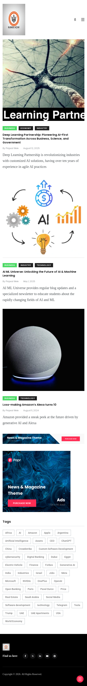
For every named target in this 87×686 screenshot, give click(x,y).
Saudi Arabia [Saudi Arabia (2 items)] (32, 597)
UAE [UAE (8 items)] (21, 613)
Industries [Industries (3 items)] (23, 573)
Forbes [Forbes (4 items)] (49, 565)
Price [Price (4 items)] (63, 589)
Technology (44, 265)
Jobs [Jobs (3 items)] (51, 573)
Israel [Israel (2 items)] (39, 573)
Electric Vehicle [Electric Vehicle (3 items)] (13, 565)
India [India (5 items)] (8, 573)
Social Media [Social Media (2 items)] (53, 597)
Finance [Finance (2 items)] (33, 565)
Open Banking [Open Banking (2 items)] (13, 589)
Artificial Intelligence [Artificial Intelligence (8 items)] (16, 540)
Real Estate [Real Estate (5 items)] (11, 597)
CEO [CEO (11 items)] (52, 540)
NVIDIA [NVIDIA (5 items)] (27, 581)
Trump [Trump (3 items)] (9, 613)
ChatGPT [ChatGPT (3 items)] (66, 540)
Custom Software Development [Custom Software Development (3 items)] (56, 548)
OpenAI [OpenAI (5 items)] (58, 581)
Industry (42, 128)
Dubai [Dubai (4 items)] (54, 557)
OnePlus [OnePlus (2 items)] (42, 581)
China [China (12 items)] (8, 548)
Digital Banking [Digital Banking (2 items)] (35, 557)
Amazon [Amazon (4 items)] (32, 532)
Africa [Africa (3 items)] (8, 532)
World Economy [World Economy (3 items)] (13, 621)
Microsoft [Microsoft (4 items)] (10, 581)
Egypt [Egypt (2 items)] (67, 557)
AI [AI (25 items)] (20, 532)
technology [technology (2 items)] (43, 605)
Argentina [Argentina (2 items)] (62, 532)
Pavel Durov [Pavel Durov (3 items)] (47, 589)
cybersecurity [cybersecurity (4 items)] (12, 557)
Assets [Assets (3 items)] (39, 540)
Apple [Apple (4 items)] (47, 532)
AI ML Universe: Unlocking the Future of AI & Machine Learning (39, 274)
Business (10, 128)
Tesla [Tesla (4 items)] (77, 605)
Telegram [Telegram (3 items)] (62, 605)
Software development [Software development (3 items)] (17, 605)
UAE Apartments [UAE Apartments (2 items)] (40, 613)
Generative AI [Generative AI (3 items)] (67, 565)
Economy (26, 128)
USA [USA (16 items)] (58, 613)
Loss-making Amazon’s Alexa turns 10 (29, 405)
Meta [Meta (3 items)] (64, 573)
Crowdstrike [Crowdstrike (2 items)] (25, 548)
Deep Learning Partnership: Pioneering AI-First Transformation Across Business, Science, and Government (36, 139)
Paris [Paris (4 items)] (30, 589)
